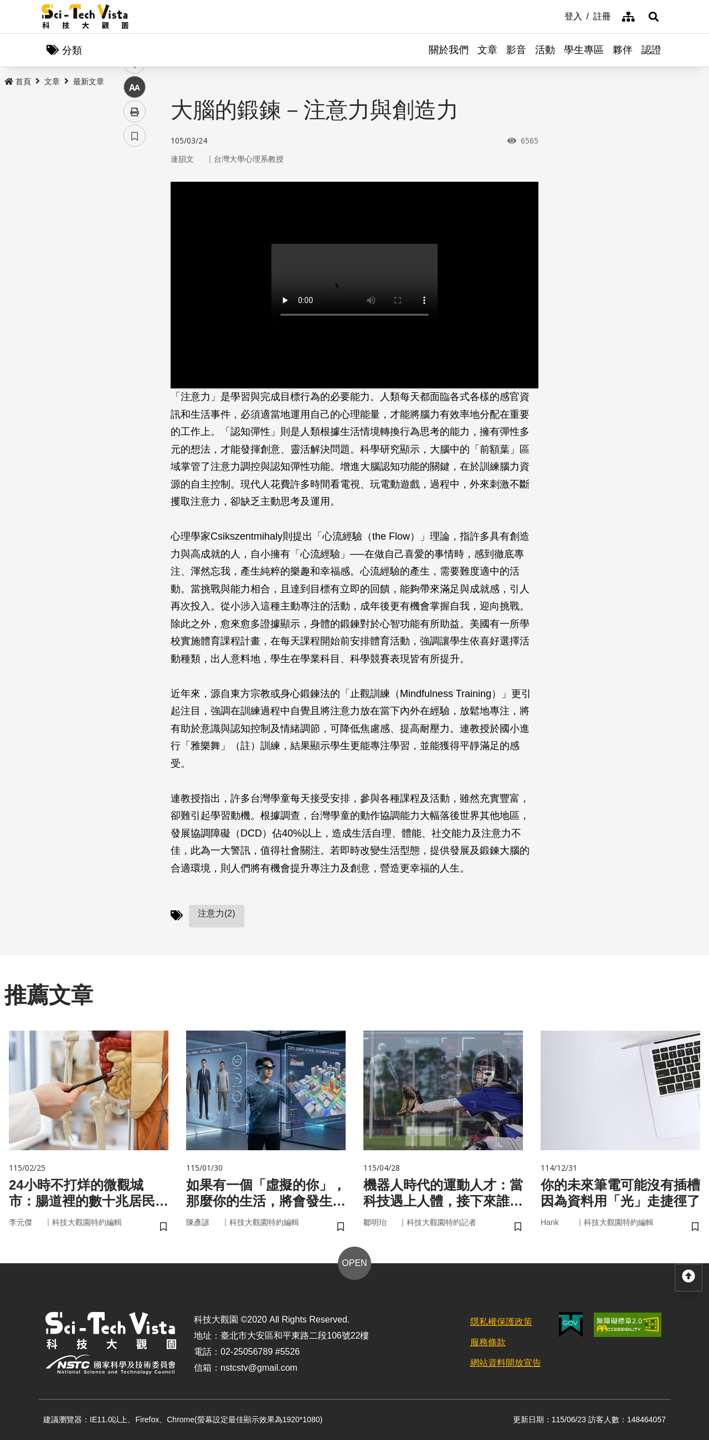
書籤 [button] (135, 333)
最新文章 (88, 81)
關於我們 (449, 49)
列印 (135, 309)
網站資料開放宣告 (505, 1362)
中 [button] (134, 285)
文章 (487, 49)
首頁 (17, 81)
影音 (516, 49)
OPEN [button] (354, 1263)
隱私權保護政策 (501, 1321)
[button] (653, 16)
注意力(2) (216, 913)
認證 (651, 49)
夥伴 (623, 49)
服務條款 (488, 1342)
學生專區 (584, 49)
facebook (135, 212)
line (131, 260)
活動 (545, 49)
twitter (135, 236)
